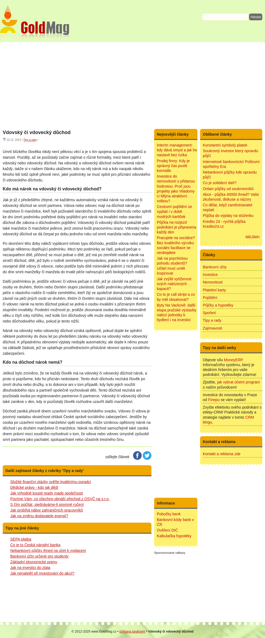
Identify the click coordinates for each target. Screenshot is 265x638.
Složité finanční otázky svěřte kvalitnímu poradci (50, 482)
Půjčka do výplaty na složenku (228, 215)
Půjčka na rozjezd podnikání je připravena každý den (176, 227)
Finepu (214, 400)
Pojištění (210, 297)
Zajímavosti (212, 328)
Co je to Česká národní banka (35, 545)
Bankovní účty (215, 267)
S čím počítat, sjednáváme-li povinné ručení (47, 504)
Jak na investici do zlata (30, 567)
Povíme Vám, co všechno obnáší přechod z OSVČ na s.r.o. (60, 499)
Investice (210, 274)
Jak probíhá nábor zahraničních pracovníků (46, 510)
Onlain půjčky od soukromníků (228, 189)
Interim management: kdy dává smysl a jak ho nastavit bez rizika (177, 150)
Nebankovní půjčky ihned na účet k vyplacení (48, 550)
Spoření (209, 313)
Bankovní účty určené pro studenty (39, 556)
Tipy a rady (30, 139)
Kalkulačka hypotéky (174, 536)
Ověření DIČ (167, 530)
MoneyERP (233, 360)
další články (253, 236)
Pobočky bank (169, 514)
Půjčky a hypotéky (218, 305)
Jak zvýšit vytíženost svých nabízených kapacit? (174, 284)
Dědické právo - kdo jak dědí (34, 487)
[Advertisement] (132, 85)
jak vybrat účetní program (238, 382)
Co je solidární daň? (220, 183)
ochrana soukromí (132, 631)
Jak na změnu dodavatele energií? (39, 516)
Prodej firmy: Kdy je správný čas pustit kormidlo (173, 166)
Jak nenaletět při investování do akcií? (42, 573)
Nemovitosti (213, 282)
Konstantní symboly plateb (225, 145)
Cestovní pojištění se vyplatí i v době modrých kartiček (174, 211)
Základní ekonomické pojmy (33, 562)
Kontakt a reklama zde (221, 454)
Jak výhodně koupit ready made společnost (46, 493)
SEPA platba (20, 539)
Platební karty (214, 290)
